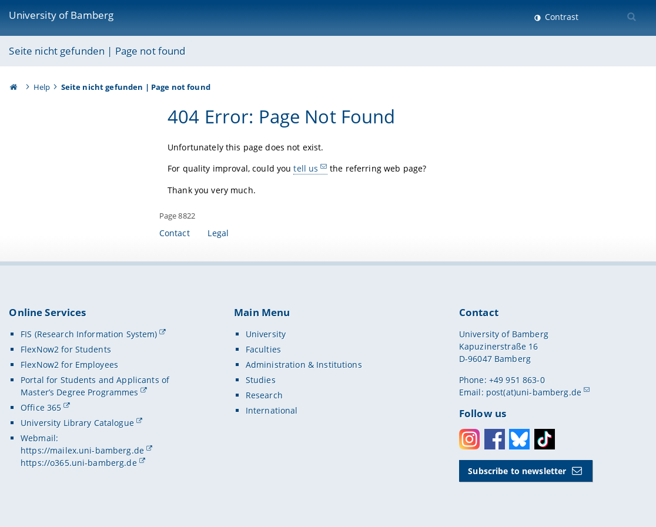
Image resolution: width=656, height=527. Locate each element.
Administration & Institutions (304, 364)
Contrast (560, 16)
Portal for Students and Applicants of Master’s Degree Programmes (95, 386)
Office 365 (41, 407)
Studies (261, 379)
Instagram (469, 439)
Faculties (263, 349)
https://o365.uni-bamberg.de (79, 462)
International (272, 410)
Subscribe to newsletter (517, 470)
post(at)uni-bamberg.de (533, 392)
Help (42, 87)
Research (264, 395)
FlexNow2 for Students (66, 349)
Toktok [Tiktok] (544, 439)
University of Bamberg (61, 15)
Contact (174, 233)
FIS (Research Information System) (89, 334)
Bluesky (519, 439)
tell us (305, 168)
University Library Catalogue (77, 422)
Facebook (494, 439)
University (266, 334)
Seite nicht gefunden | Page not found (97, 51)
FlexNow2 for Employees (69, 364)
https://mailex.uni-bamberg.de (82, 450)
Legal (218, 233)
